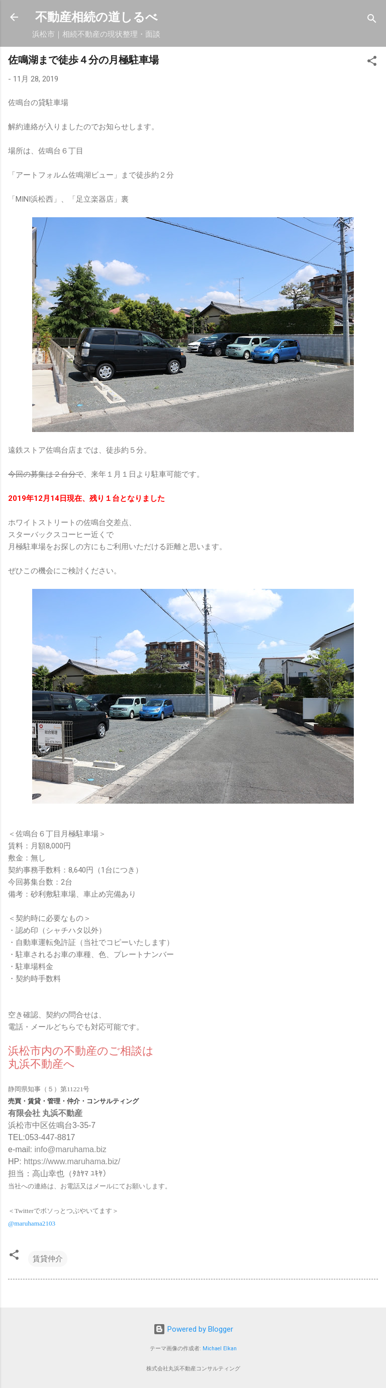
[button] (372, 62)
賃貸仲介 (48, 1258)
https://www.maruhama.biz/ (72, 1161)
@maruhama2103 (31, 1223)
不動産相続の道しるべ (96, 17)
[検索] (372, 20)
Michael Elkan (220, 1348)
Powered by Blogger (193, 1329)
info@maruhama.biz (70, 1149)
